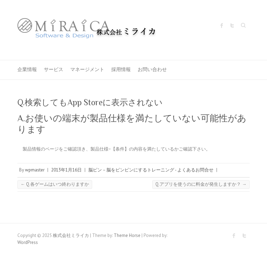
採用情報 (121, 69)
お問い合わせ (152, 69)
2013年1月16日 (66, 170)
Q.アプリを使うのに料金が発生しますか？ (200, 184)
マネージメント (87, 69)
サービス (53, 69)
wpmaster (34, 170)
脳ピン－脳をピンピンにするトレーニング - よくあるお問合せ (150, 170)
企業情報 (27, 69)
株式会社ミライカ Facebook (222, 25)
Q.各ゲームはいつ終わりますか (55, 184)
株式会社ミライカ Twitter (232, 25)
